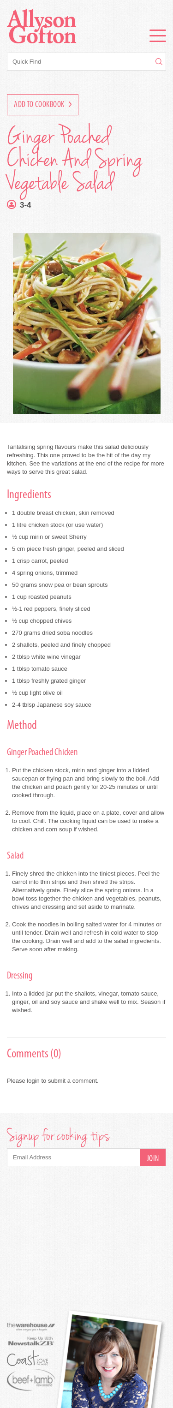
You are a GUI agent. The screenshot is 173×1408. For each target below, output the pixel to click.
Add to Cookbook (43, 105)
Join (153, 1159)
